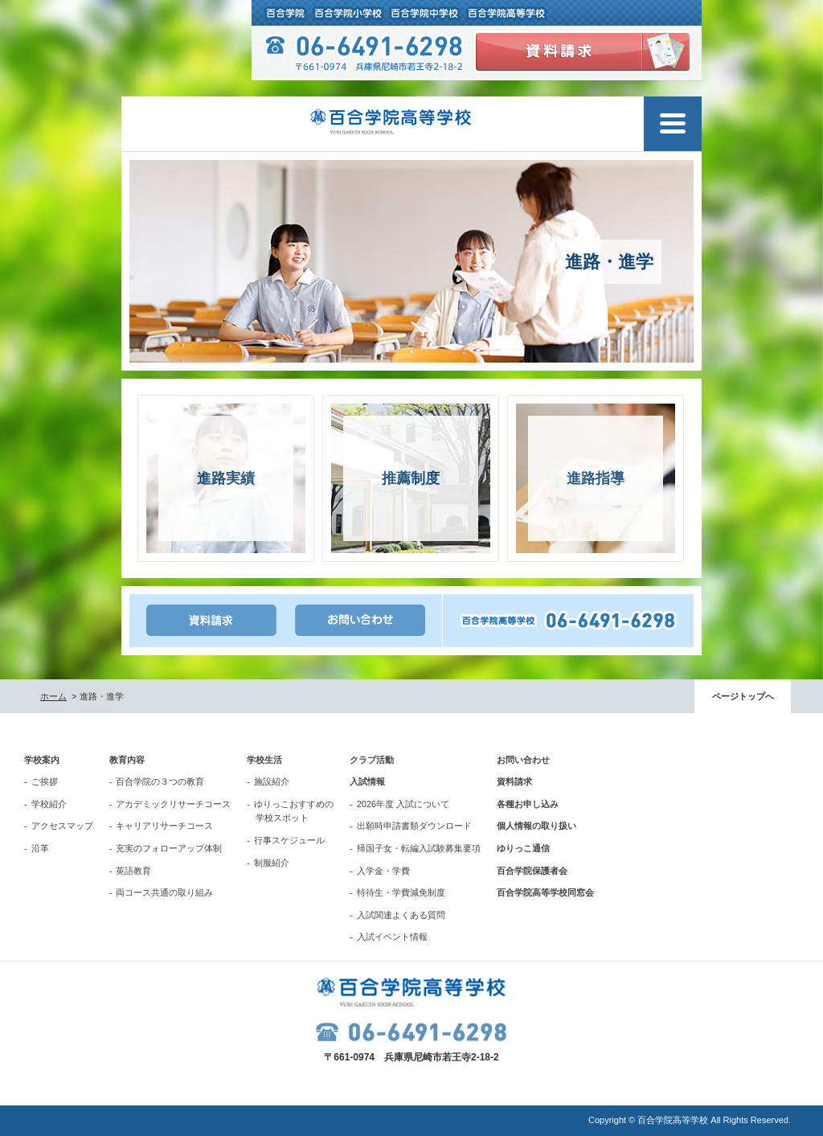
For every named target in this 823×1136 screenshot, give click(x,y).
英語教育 (133, 871)
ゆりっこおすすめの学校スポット (294, 811)
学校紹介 (49, 804)
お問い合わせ (523, 760)
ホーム (53, 696)
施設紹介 (271, 781)
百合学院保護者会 (532, 871)
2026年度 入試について (403, 804)
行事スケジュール (289, 840)
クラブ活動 (372, 760)
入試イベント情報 (392, 936)
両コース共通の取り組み (164, 892)
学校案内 (41, 760)
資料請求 (514, 781)
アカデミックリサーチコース (173, 804)
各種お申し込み (528, 804)
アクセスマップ (62, 825)
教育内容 (127, 760)
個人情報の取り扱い (536, 825)
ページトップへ (743, 696)
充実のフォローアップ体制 (169, 848)
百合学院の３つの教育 (160, 781)
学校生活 (264, 760)
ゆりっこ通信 (523, 848)
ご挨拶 (44, 781)
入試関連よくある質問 (401, 915)
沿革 (40, 848)
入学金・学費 (383, 871)
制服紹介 (271, 862)
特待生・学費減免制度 (401, 892)
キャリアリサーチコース (164, 825)
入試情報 (367, 781)
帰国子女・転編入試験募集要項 (419, 848)
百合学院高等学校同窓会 (545, 892)
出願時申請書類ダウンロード (414, 825)
